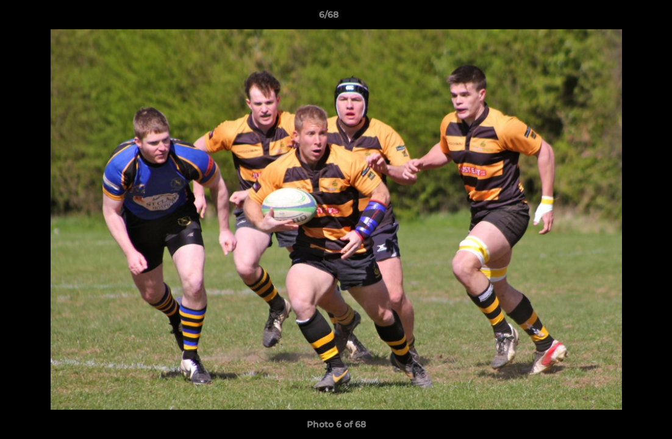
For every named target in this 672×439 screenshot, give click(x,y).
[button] (620, 17)
